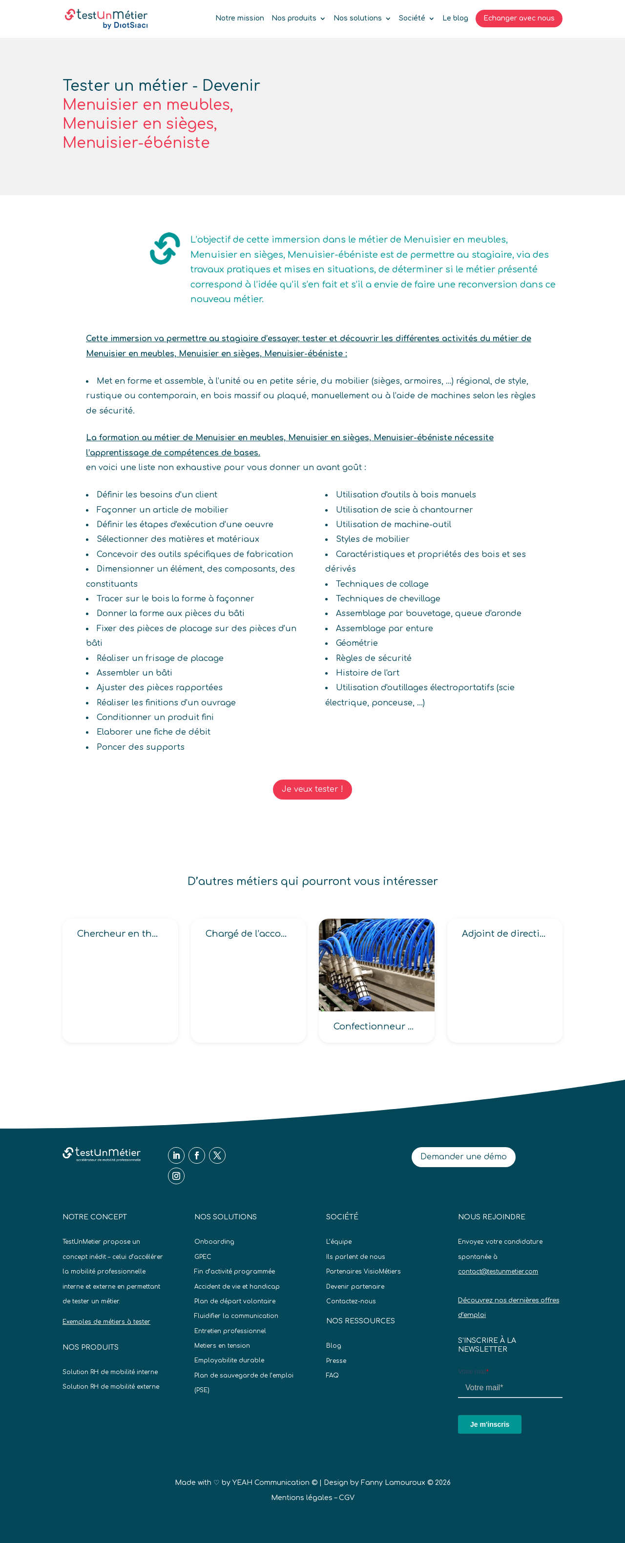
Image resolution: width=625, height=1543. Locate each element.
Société (412, 18)
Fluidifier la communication (236, 1316)
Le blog (455, 18)
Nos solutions (357, 18)
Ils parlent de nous (355, 1257)
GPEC (202, 1257)
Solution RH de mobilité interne (110, 1372)
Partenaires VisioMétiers (363, 1271)
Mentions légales (302, 1498)
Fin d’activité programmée (234, 1271)
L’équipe (339, 1241)
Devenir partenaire (355, 1286)
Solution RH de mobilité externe (110, 1386)
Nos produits (293, 18)
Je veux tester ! (312, 789)
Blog (333, 1345)
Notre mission (239, 18)
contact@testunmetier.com (498, 1271)
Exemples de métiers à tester (106, 1321)
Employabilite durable (229, 1360)
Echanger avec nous (519, 18)
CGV (346, 1498)
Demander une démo (463, 1156)
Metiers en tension (222, 1345)
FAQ (332, 1375)
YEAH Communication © (274, 1482)
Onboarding (214, 1241)
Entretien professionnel (230, 1331)
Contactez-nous (351, 1301)
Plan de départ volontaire (234, 1301)
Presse (336, 1361)
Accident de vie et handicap (237, 1286)
